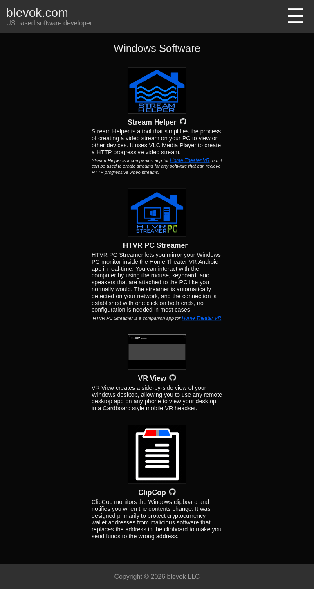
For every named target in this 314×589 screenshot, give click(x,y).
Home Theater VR (190, 160)
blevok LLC (183, 576)
